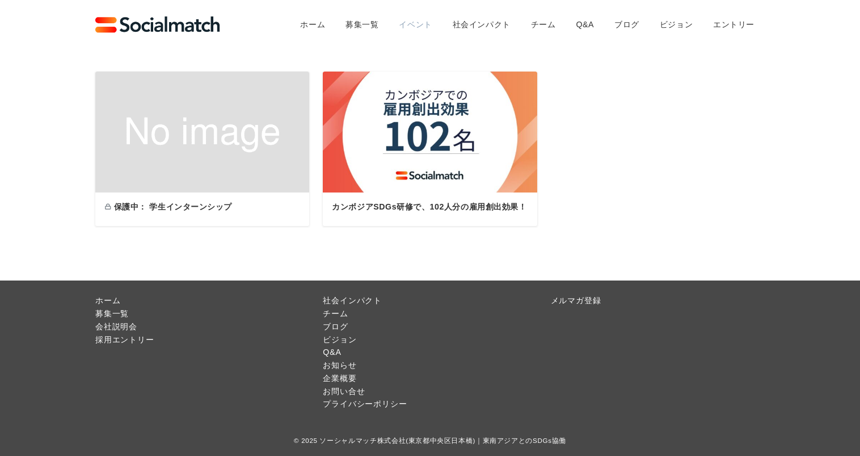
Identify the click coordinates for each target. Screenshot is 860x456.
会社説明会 (116, 326)
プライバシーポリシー (365, 403)
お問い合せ (344, 391)
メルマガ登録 (576, 300)
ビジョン (339, 339)
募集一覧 (112, 313)
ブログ (335, 326)
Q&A (332, 352)
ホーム (107, 300)
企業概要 (339, 378)
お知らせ (339, 365)
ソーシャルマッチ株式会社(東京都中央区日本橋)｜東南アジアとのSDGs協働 (442, 440)
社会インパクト (352, 300)
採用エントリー (124, 339)
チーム (335, 313)
